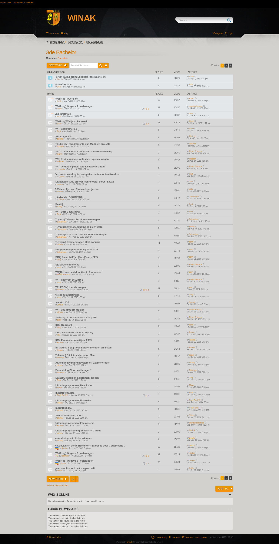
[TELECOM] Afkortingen (69, 196)
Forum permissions (63, 509)
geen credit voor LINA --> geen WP (75, 468)
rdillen (59, 471)
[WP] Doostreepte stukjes (69, 309)
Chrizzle (192, 136)
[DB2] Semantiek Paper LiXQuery (74, 332)
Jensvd (60, 305)
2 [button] (226, 65)
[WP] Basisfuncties (66, 128)
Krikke (191, 468)
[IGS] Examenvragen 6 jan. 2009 (73, 340)
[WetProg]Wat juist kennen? (71, 121)
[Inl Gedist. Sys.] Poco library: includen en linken (83, 347)
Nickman (61, 290)
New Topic (56, 65)
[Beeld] (59, 204)
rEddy (59, 207)
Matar (59, 388)
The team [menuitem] (175, 537)
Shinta (191, 393)
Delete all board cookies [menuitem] (196, 537)
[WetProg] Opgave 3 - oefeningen (74, 460)
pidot (191, 189)
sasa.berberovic (196, 106)
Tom (191, 181)
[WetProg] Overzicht (66, 98)
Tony (59, 380)
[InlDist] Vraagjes (65, 392)
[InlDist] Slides (63, 408)
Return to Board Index (58, 485)
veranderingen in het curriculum (73, 438)
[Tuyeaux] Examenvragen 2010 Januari (77, 242)
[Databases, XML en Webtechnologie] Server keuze (84, 181)
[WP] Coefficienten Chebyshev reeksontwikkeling (83, 151)
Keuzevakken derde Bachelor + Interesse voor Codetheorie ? (90, 445)
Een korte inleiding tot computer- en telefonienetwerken (87, 174)
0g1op (191, 355)
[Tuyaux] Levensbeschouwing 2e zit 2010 (78, 227)
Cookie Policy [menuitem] (160, 537)
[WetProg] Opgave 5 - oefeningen (74, 453)
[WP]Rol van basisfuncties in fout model (78, 272)
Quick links (54, 33)
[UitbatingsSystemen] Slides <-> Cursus (78, 430)
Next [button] (230, 66)
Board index (57, 42)
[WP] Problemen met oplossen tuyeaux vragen (82, 159)
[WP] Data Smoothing (67, 211)
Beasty (192, 438)
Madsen (60, 161)
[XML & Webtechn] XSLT (69, 415)
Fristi (59, 131)
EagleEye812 (62, 395)
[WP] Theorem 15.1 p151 (69, 279)
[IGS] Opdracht (63, 325)
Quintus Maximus (196, 423)
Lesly (59, 101)
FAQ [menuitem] (66, 33)
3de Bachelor (94, 42)
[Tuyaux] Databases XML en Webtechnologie (81, 234)
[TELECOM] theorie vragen (70, 287)
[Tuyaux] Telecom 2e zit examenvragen (77, 219)
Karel (59, 79)
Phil (58, 335)
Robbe (192, 129)
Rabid (191, 98)
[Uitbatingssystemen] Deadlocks (74, 385)
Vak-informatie (63, 84)
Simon (61, 199)
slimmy (60, 365)
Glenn (59, 154)
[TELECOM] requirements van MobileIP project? (83, 144)
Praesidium (63, 58)
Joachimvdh (194, 197)
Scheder (60, 358)
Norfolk (60, 244)
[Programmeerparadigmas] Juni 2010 (76, 249)
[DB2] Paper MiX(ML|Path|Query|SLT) (76, 257)
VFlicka (60, 312)
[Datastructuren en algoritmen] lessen (77, 377)
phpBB (130, 542)
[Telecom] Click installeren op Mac (75, 355)
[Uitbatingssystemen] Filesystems (74, 423)
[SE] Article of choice (67, 264)
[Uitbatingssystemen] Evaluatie (73, 400)
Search (230, 20)
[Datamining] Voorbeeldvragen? (73, 370)
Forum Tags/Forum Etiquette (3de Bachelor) (80, 76)
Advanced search (106, 65)
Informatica (75, 42)
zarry (191, 242)
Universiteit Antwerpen (23, 2)
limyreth (60, 146)
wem (59, 87)
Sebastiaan (62, 222)
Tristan (192, 453)
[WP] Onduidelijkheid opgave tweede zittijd (80, 166)
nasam (60, 184)
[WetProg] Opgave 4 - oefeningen (74, 106)
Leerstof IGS (62, 302)
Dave (59, 124)
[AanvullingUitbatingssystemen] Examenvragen (82, 362)
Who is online (58, 494)
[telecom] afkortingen (67, 294)
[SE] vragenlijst (64, 136)
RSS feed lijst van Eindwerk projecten (77, 189)
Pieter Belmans (195, 151)
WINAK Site (5, 2)
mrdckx (62, 169)
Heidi (191, 121)
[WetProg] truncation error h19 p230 (76, 317)
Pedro (191, 227)
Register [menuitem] (219, 33)
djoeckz (60, 139)
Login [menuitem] (230, 33)
